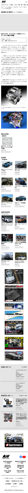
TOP (2, 7)
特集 (21, 4)
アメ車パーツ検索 (17, 4)
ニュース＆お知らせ (8, 7)
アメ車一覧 (24, 367)
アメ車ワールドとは (4, 4)
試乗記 (25, 4)
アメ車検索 (11, 4)
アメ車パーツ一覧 (22, 395)
